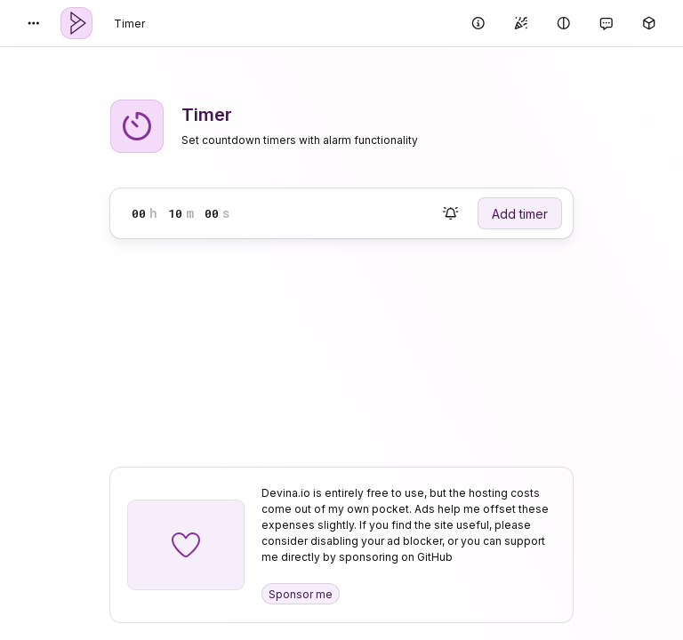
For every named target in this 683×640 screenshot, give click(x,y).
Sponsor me (301, 594)
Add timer (520, 213)
